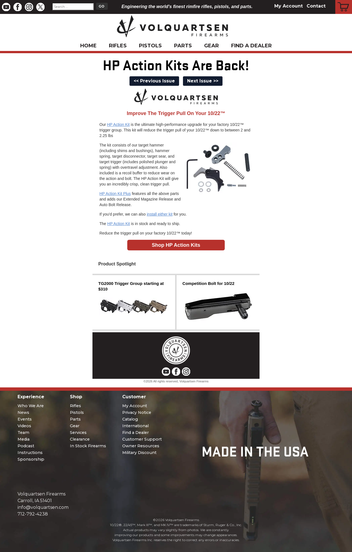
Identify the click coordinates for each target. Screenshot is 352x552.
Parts (183, 46)
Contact (316, 6)
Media (24, 439)
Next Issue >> (202, 81)
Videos (24, 425)
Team (23, 432)
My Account (288, 6)
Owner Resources (140, 445)
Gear (211, 46)
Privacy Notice (136, 412)
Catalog (130, 419)
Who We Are (31, 405)
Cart (344, 1)
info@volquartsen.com (43, 507)
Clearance (80, 439)
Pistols (150, 46)
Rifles (118, 46)
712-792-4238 (33, 514)
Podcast (26, 445)
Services (78, 432)
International (135, 425)
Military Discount (139, 452)
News (23, 412)
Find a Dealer (251, 46)
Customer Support (142, 439)
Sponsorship (31, 459)
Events (25, 419)
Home (88, 46)
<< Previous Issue (154, 81)
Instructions (30, 452)
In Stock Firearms (88, 445)
